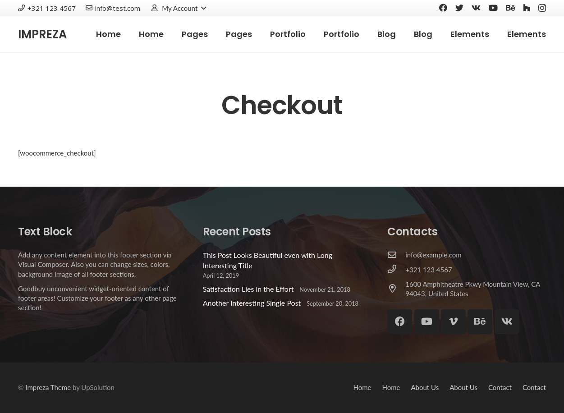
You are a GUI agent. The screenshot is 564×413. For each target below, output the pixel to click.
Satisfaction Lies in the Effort (248, 289)
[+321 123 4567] (396, 270)
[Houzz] (526, 8)
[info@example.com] (396, 255)
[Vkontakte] (476, 8)
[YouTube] (493, 8)
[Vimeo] (453, 321)
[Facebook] (443, 8)
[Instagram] (542, 8)
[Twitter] (459, 8)
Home (362, 387)
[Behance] (510, 8)
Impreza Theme (48, 387)
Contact (500, 387)
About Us (425, 387)
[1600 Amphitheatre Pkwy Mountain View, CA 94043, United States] (396, 289)
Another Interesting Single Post (252, 302)
